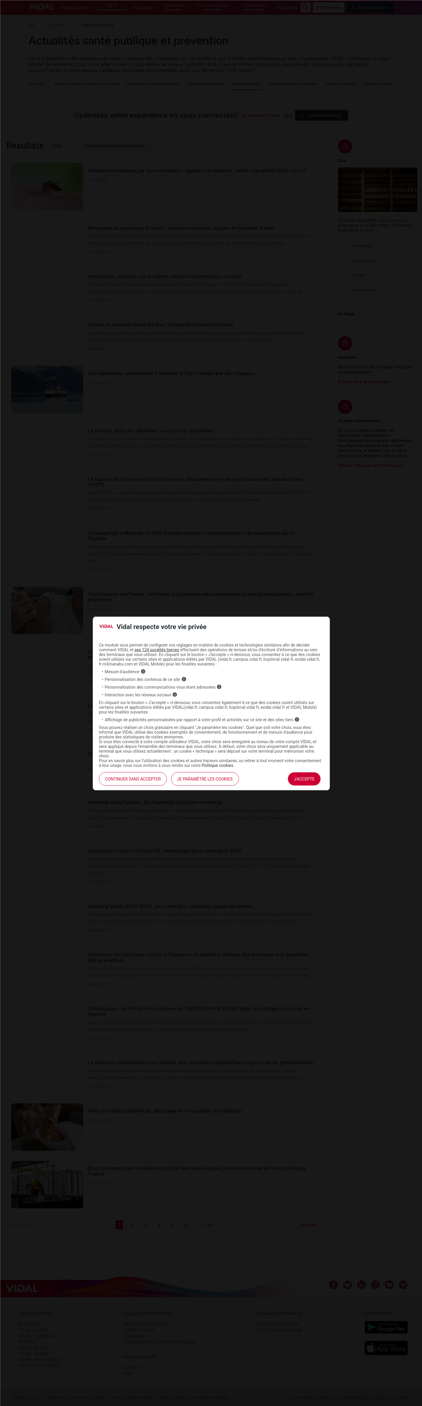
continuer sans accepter (133, 778)
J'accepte (304, 778)
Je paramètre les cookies (205, 778)
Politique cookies (217, 765)
